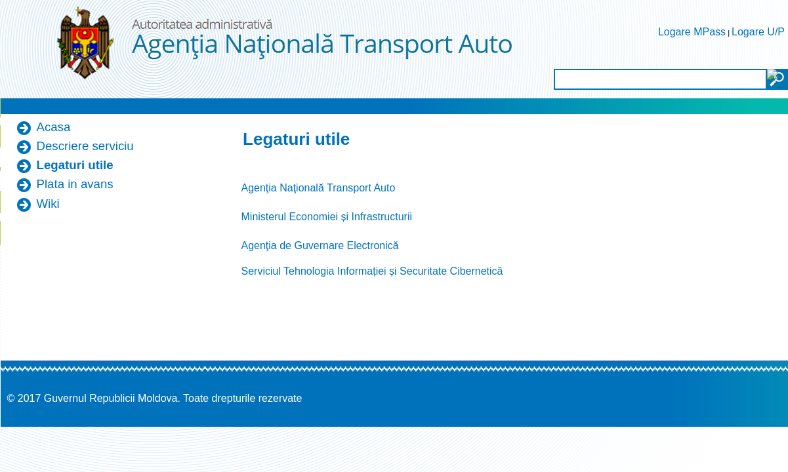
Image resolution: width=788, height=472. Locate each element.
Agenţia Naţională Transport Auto (318, 187)
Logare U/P (758, 31)
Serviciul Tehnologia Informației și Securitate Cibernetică (372, 271)
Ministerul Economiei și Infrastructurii (327, 216)
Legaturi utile (75, 165)
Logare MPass (692, 31)
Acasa (54, 127)
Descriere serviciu (85, 146)
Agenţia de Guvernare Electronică (320, 245)
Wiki (48, 203)
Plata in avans (75, 184)
